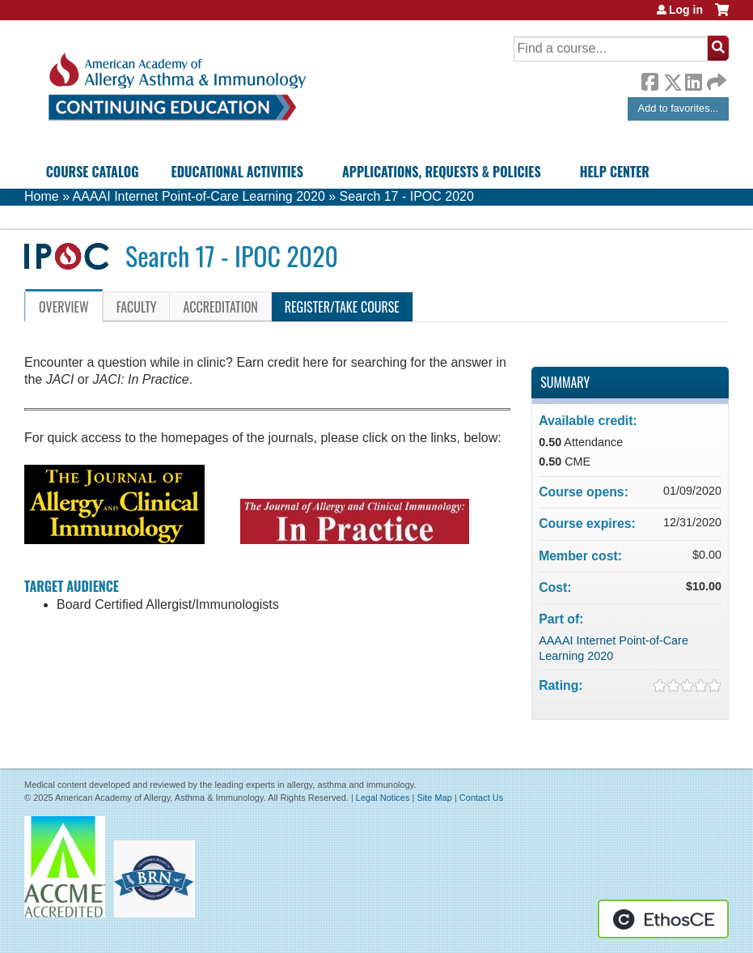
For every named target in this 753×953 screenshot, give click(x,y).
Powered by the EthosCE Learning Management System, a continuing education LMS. (663, 919)
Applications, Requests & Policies (441, 171)
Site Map (434, 797)
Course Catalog (92, 171)
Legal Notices (383, 797)
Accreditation (220, 307)
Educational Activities (237, 171)
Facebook (649, 79)
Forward (715, 78)
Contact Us (481, 797)
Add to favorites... (678, 108)
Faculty (136, 307)
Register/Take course (342, 307)
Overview (64, 307)
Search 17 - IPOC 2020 (407, 196)
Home (41, 196)
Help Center (614, 171)
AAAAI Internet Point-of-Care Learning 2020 (199, 196)
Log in (686, 9)
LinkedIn (693, 79)
